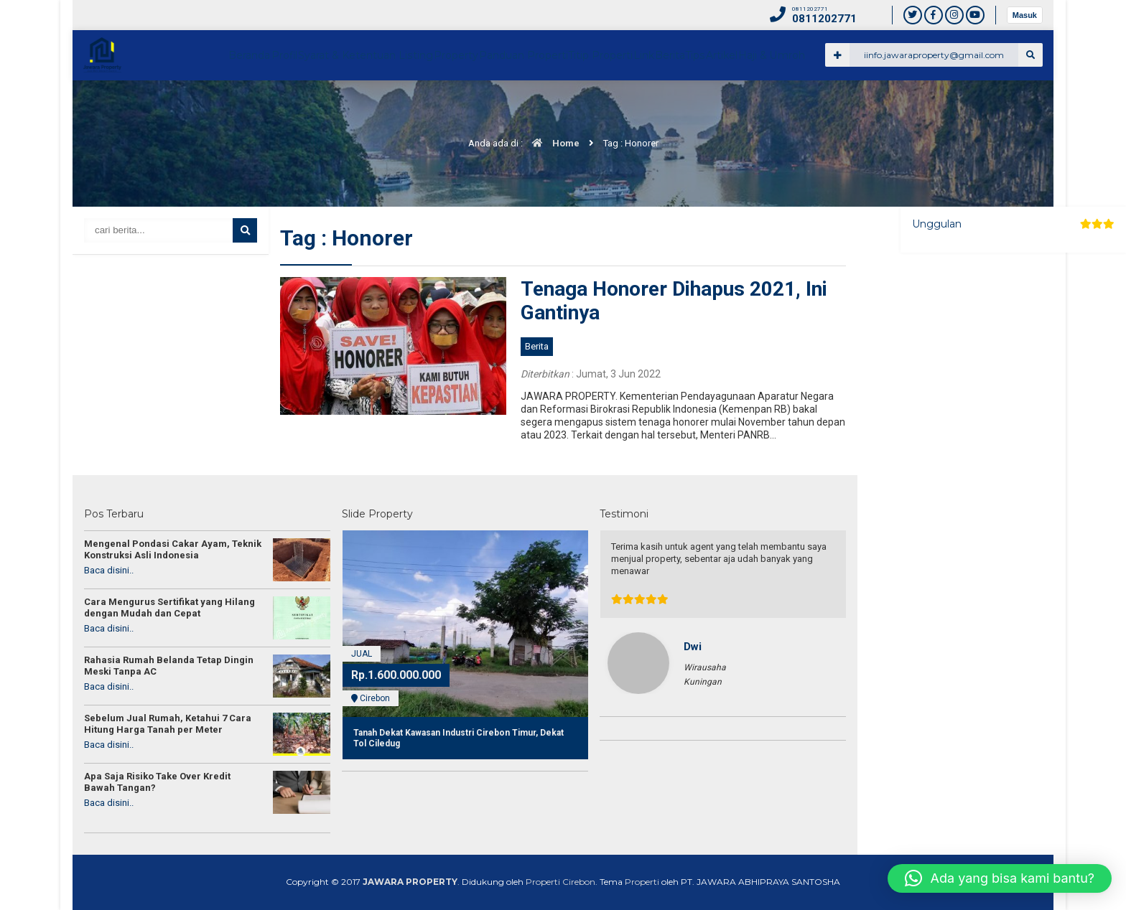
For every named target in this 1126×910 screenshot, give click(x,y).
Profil (418, 105)
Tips (901, 105)
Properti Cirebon (560, 881)
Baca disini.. (109, 570)
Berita (860, 105)
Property (599, 105)
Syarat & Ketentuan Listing (505, 105)
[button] (1000, 878)
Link (818, 105)
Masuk (1025, 15)
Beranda (369, 105)
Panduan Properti (676, 105)
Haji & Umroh (1005, 105)
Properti (642, 881)
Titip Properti (761, 105)
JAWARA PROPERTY (410, 881)
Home (552, 143)
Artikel (943, 105)
